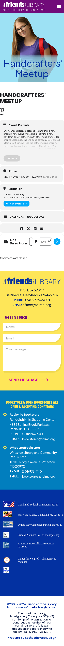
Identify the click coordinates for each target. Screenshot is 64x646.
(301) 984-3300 (33, 434)
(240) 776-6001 (37, 300)
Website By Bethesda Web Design (32, 637)
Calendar (16, 216)
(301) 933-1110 (32, 471)
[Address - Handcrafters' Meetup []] (31, 242)
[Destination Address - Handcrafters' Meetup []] (45, 242)
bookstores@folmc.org (38, 439)
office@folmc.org (36, 305)
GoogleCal (35, 216)
